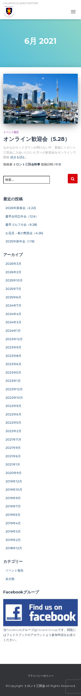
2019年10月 (13, 490)
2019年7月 (13, 506)
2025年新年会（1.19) (19, 241)
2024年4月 (13, 314)
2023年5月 (13, 372)
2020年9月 (13, 473)
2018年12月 (13, 548)
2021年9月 (13, 448)
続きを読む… (18, 157)
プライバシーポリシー (41, 675)
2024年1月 (13, 331)
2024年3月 (13, 322)
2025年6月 (13, 297)
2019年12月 (13, 481)
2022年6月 (13, 414)
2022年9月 (13, 406)
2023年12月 (14, 339)
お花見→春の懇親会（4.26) (24, 233)
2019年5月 (13, 515)
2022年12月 (14, 389)
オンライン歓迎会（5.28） (36, 139)
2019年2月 (13, 540)
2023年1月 (13, 381)
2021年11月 (13, 439)
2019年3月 (13, 531)
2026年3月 (13, 264)
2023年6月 (13, 364)
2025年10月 (14, 280)
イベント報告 (11, 132)
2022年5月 (13, 423)
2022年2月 (13, 431)
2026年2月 (13, 272)
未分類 (9, 579)
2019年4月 (13, 523)
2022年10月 (14, 398)
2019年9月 (13, 498)
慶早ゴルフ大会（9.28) (21, 225)
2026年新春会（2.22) (20, 208)
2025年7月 (13, 289)
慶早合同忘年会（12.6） (21, 216)
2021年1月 (12, 464)
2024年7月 (13, 305)
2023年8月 (13, 356)
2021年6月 (13, 456)
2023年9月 (13, 347)
